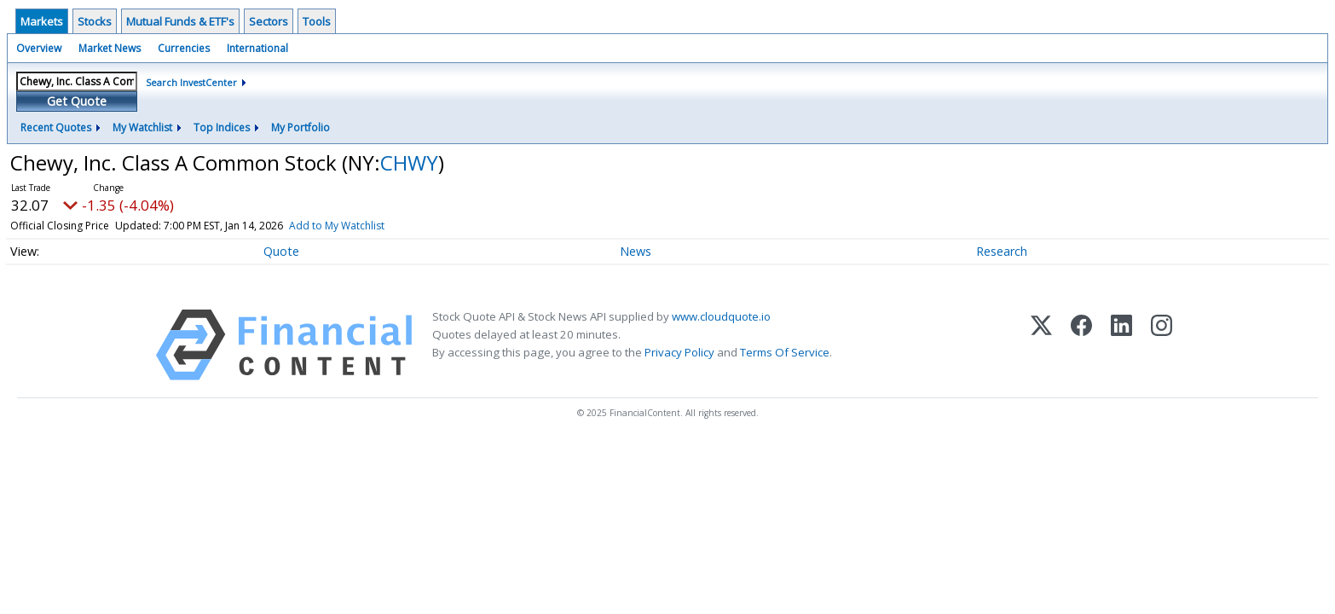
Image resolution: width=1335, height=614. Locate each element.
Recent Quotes (55, 127)
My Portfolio (300, 127)
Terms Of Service (784, 352)
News (635, 251)
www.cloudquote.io (721, 316)
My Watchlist (142, 127)
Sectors (268, 21)
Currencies (184, 48)
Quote (281, 251)
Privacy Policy (679, 352)
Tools (317, 21)
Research (1001, 251)
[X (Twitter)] (1041, 345)
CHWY (409, 162)
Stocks (95, 21)
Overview (38, 48)
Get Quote (77, 101)
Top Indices (222, 127)
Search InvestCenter (191, 82)
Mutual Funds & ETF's (180, 21)
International (257, 48)
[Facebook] (1081, 345)
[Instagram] (1161, 345)
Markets (41, 21)
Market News (109, 48)
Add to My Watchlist (336, 225)
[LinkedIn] (1121, 345)
